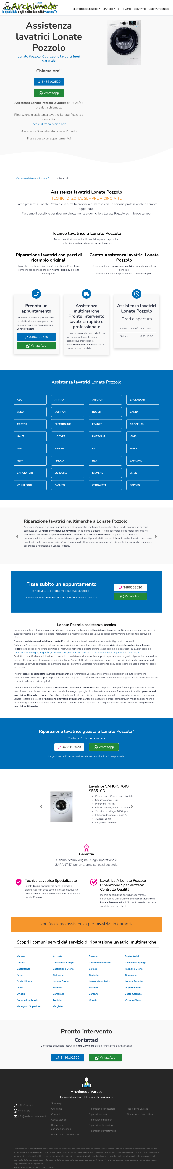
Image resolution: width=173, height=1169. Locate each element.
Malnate (57, 987)
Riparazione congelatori (102, 1109)
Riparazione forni (98, 1114)
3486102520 (48, 82)
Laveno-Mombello (99, 981)
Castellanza (23, 969)
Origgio (21, 994)
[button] (17, 536)
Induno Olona (61, 981)
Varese (21, 956)
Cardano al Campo (63, 962)
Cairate (21, 962)
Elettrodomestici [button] (85, 9)
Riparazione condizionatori (65, 1134)
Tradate (57, 1000)
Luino (20, 987)
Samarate (58, 994)
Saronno (94, 994)
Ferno (20, 975)
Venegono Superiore (28, 1006)
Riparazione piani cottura (140, 1114)
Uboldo (93, 1000)
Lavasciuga (132, 652)
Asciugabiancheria (100, 652)
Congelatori (117, 652)
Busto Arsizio (132, 956)
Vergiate (58, 1006)
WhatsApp (49, 93)
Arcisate (57, 956)
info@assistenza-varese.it (30, 1116)
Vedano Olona (133, 1000)
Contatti (140, 9)
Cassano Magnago (135, 962)
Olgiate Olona (133, 987)
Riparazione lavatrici (137, 1109)
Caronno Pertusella (100, 962)
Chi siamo (124, 9)
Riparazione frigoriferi (100, 1119)
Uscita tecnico (159, 9)
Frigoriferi (45, 652)
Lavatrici (18, 652)
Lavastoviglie (31, 652)
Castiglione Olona (63, 969)
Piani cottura (82, 652)
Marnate (94, 987)
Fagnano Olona (134, 969)
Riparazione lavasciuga (101, 1125)
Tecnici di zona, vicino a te (48, 124)
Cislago (93, 969)
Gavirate (94, 975)
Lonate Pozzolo (47, 178)
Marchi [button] (108, 9)
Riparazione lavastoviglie (102, 1131)
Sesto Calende (133, 994)
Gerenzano (131, 975)
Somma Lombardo (27, 1000)
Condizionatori (59, 652)
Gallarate (58, 975)
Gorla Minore (24, 981)
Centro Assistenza (26, 178)
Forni (71, 652)
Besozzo (93, 956)
